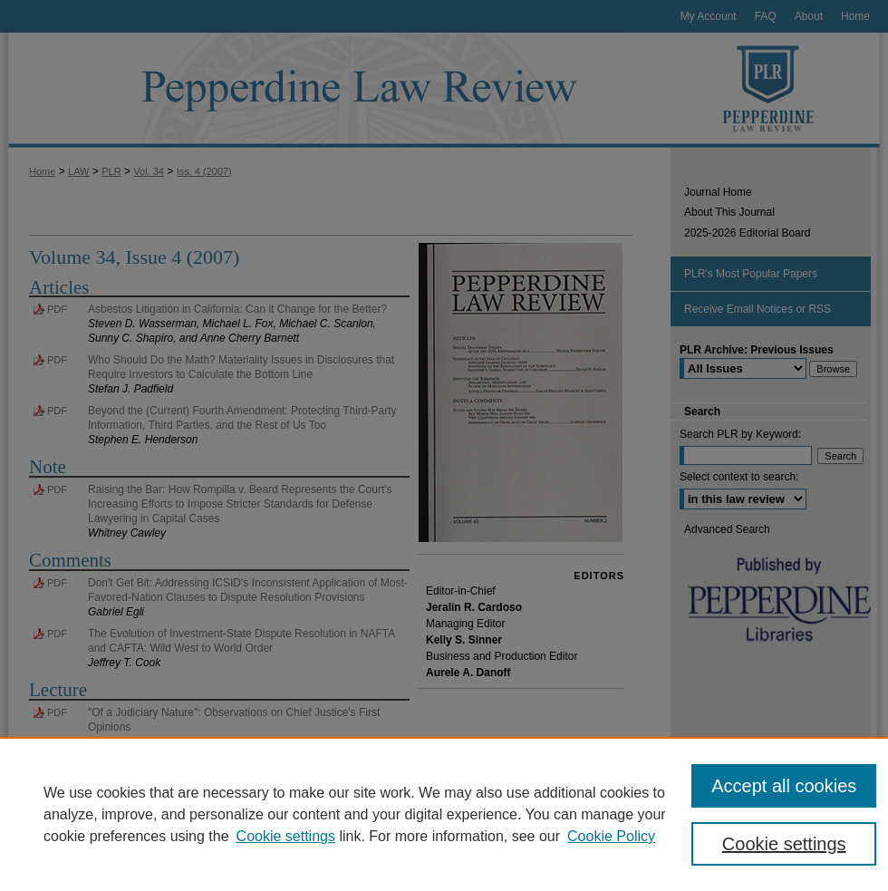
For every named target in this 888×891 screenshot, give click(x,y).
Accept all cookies (783, 786)
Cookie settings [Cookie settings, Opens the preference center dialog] (784, 844)
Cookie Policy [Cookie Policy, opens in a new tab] (611, 836)
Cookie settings (285, 836)
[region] (444, 814)
